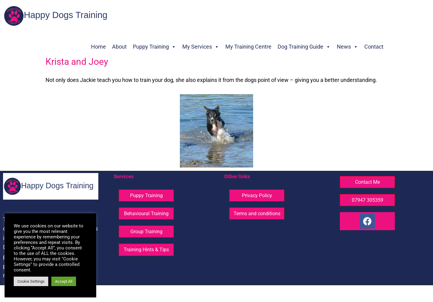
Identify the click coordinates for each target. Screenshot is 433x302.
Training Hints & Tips (146, 249)
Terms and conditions (257, 213)
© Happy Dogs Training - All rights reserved (188, 293)
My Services (200, 47)
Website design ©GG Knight (259, 293)
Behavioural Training (146, 213)
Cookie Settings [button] (31, 281)
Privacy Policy (257, 195)
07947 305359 (367, 200)
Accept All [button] (63, 281)
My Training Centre (248, 46)
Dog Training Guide (304, 47)
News (347, 47)
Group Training (146, 231)
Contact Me (367, 182)
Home (98, 46)
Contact (374, 46)
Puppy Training (154, 47)
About (119, 46)
